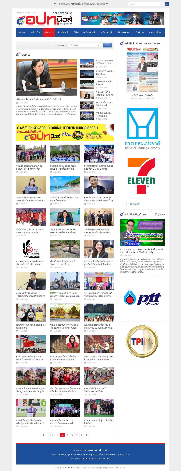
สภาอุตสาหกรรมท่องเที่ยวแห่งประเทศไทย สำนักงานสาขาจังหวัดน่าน (30, 264)
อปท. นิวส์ (36, 32)
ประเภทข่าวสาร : (60, 45)
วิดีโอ (76, 32)
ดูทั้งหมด (161, 214)
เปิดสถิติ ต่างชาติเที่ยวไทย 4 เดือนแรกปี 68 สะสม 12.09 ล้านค (98, 328)
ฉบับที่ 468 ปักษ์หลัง (142, 96)
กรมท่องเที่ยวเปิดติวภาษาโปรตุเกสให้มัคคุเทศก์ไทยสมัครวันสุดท (30, 296)
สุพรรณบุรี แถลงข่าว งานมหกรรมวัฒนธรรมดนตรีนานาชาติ (61, 423)
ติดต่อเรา (139, 32)
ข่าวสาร (49, 32)
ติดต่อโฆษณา (124, 32)
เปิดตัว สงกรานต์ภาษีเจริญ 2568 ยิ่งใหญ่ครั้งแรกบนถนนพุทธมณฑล (99, 359)
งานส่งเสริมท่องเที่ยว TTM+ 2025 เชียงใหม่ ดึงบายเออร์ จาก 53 (30, 200)
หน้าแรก (22, 32)
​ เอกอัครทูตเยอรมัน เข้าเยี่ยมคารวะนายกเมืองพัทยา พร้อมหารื (97, 232)
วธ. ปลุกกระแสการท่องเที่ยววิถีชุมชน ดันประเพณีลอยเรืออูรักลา (98, 296)
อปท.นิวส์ (134, 204)
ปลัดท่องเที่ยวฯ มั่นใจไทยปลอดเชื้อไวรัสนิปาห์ (38, 99)
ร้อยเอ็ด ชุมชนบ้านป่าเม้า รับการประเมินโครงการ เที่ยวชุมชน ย (29, 169)
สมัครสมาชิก (107, 32)
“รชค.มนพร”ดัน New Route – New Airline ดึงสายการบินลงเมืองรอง (63, 232)
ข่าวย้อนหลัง (63, 32)
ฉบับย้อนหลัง (89, 32)
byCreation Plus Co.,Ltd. (115, 468)
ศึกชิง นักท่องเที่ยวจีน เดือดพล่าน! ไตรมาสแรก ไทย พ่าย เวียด (29, 359)
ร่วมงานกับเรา (155, 32)
